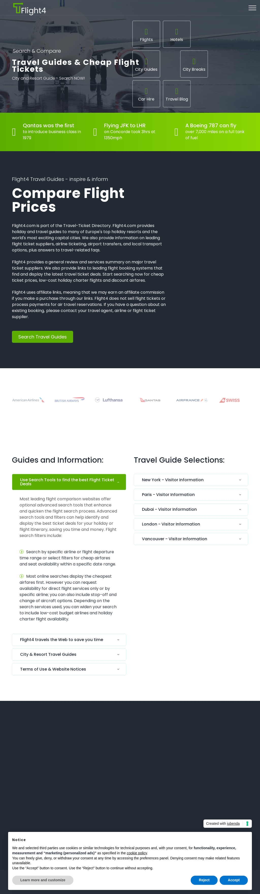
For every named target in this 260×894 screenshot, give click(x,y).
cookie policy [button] (137, 853)
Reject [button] (204, 880)
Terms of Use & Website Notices (53, 669)
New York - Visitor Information (173, 480)
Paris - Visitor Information (168, 495)
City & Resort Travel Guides (48, 654)
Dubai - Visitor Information (169, 509)
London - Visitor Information (171, 524)
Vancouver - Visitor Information (174, 539)
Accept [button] (234, 880)
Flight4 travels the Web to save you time (61, 640)
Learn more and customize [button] (42, 880)
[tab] (69, 483)
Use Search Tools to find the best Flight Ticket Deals (67, 482)
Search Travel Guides (42, 337)
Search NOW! (72, 79)
